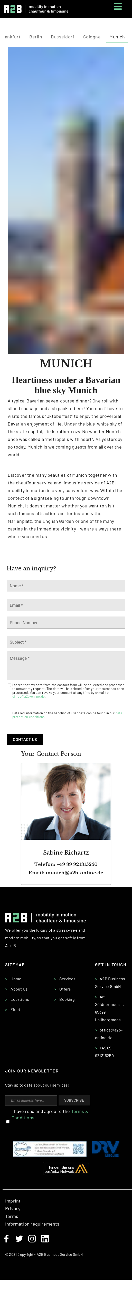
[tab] (35, 37)
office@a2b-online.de (28, 696)
